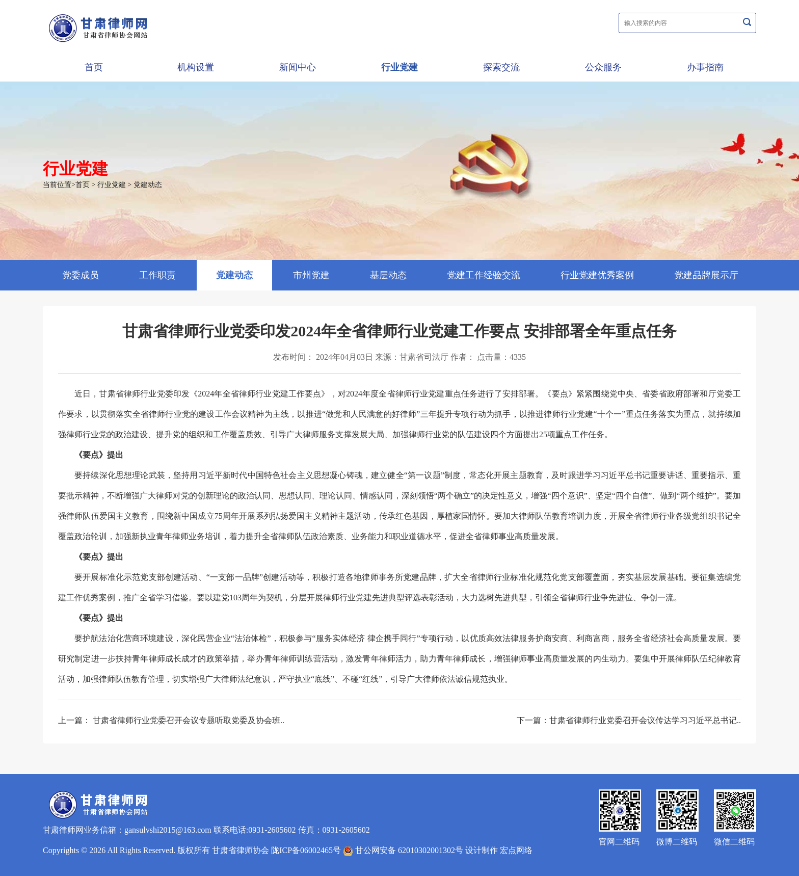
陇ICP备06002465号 (306, 850)
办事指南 (705, 67)
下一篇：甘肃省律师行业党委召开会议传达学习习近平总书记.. (629, 720)
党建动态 (148, 185)
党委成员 (80, 275)
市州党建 (311, 275)
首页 (94, 67)
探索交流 (501, 67)
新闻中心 (297, 67)
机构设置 (195, 67)
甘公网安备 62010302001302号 (403, 850)
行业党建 (399, 67)
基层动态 (388, 275)
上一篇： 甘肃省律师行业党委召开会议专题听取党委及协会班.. (171, 720)
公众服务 (603, 67)
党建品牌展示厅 (706, 275)
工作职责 (157, 275)
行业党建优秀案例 (597, 275)
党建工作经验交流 (483, 275)
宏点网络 (516, 850)
